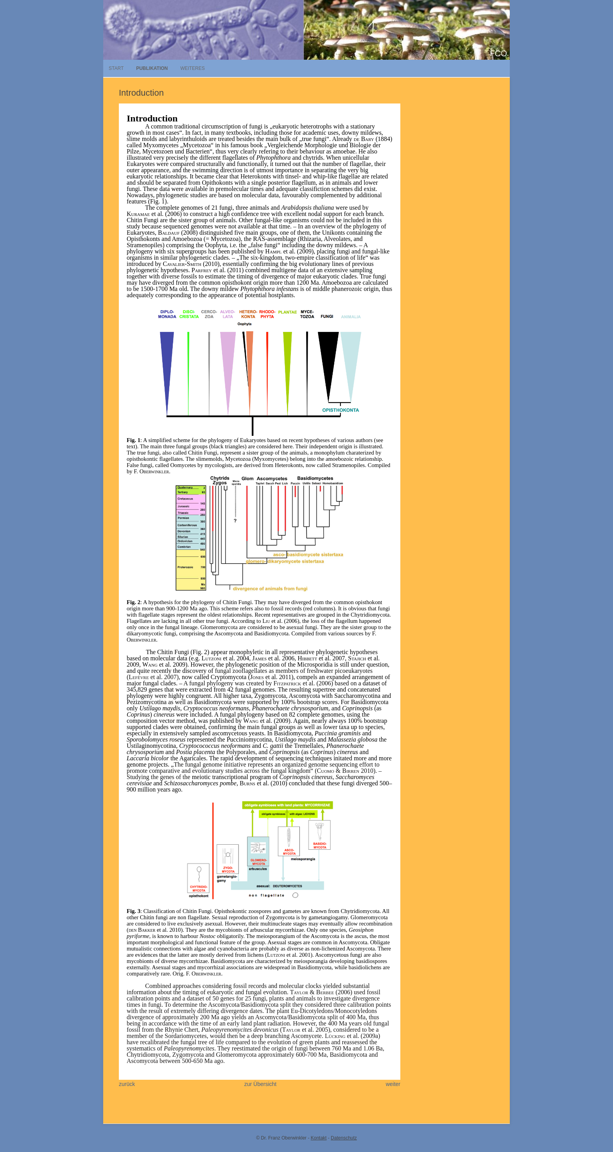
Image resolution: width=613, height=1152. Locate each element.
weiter (393, 1084)
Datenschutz (344, 1138)
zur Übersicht (260, 1084)
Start (116, 68)
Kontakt (319, 1138)
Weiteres (192, 68)
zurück (127, 1084)
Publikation (152, 68)
